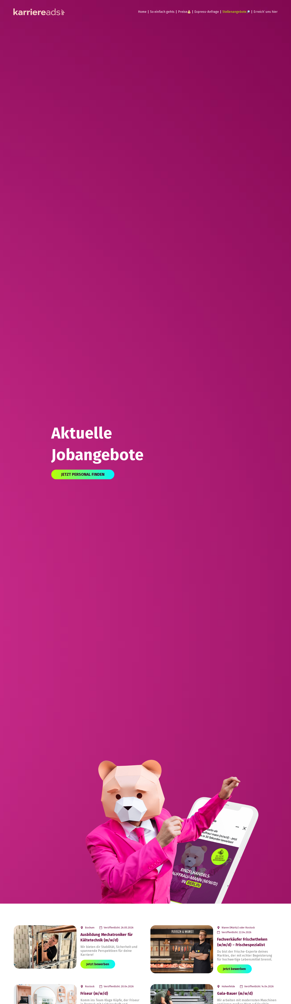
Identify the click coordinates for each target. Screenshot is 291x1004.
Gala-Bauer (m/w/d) (235, 993)
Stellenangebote (236, 11)
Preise (184, 11)
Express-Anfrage (206, 11)
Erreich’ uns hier (266, 11)
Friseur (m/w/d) (94, 993)
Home (142, 11)
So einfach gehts (162, 11)
